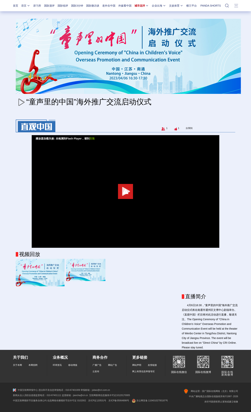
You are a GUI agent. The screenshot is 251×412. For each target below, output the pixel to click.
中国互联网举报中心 (25, 390)
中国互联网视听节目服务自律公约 (30, 400)
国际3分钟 (77, 5)
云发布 (95, 371)
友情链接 (152, 365)
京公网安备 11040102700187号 (149, 400)
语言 (25, 5)
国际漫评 (49, 5)
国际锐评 (63, 5)
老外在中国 (108, 5)
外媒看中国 (125, 5)
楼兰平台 (191, 5)
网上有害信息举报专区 (143, 371)
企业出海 (159, 5)
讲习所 (37, 5)
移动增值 (72, 365)
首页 (15, 5)
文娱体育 (176, 5)
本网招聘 (33, 365)
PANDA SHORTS (211, 5)
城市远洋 (142, 5)
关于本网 (17, 365)
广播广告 (96, 365)
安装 (92, 138)
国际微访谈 (92, 5)
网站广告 (112, 365)
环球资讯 (57, 365)
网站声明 (136, 365)
